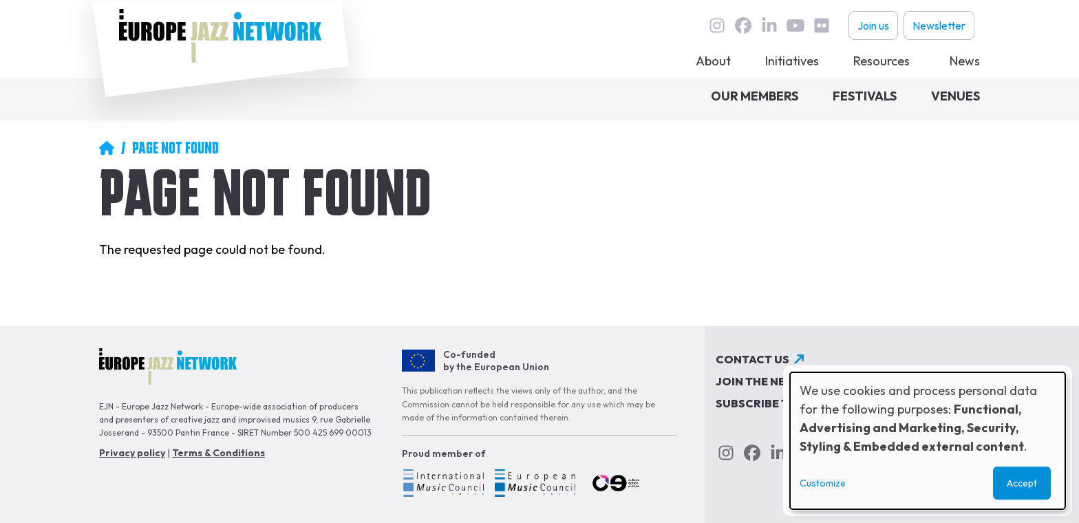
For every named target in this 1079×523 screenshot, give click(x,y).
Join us (873, 25)
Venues (955, 96)
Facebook (743, 25)
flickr (821, 25)
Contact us (752, 359)
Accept (1022, 483)
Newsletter (938, 25)
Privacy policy (132, 453)
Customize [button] (823, 483)
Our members (754, 96)
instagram (717, 25)
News (965, 61)
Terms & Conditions (218, 453)
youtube (795, 25)
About (713, 61)
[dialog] (927, 440)
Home (106, 148)
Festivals (865, 96)
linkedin (769, 25)
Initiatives (792, 61)
